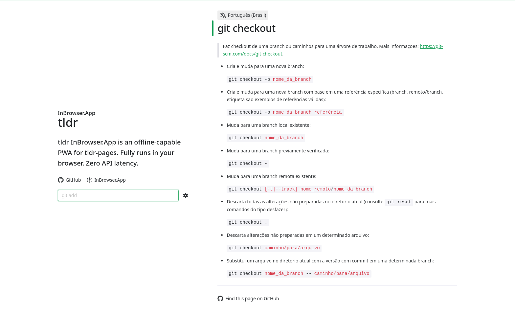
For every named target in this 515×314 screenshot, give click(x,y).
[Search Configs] (185, 195)
